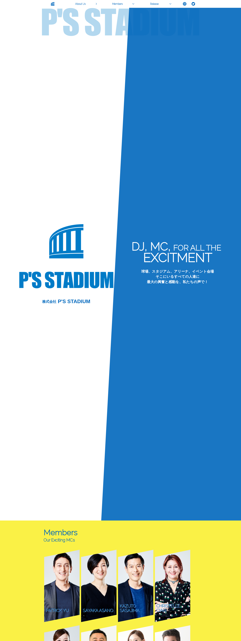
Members (117, 3)
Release (154, 3)
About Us (80, 3)
